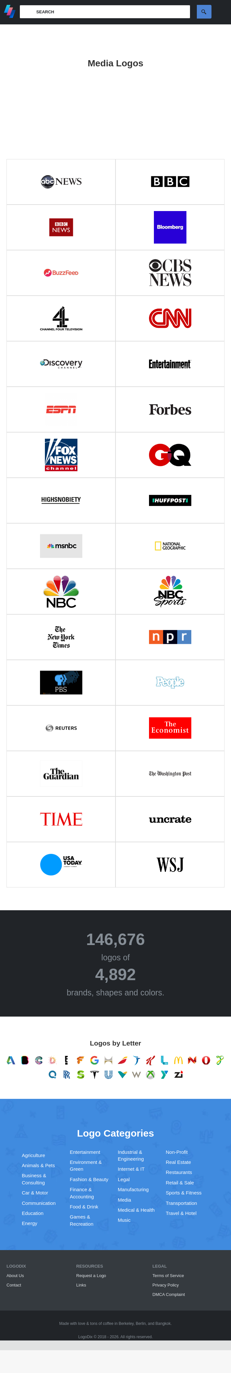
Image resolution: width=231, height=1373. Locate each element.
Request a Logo (91, 1275)
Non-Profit (177, 1152)
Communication (39, 1203)
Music (124, 1220)
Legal (124, 1179)
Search (204, 12)
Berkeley (126, 1323)
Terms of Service (168, 1275)
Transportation (181, 1203)
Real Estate (178, 1162)
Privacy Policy (166, 1285)
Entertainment (85, 1152)
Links (81, 1285)
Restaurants (179, 1172)
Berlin (141, 1323)
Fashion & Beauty (89, 1179)
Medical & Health (136, 1210)
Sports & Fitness (184, 1192)
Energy (29, 1223)
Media (124, 1200)
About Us (15, 1275)
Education (33, 1213)
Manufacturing (133, 1189)
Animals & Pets (38, 1165)
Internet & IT (131, 1169)
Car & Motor (35, 1192)
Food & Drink (84, 1206)
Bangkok (163, 1323)
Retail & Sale (180, 1182)
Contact (14, 1285)
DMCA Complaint (169, 1294)
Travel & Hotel (181, 1213)
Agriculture (33, 1155)
